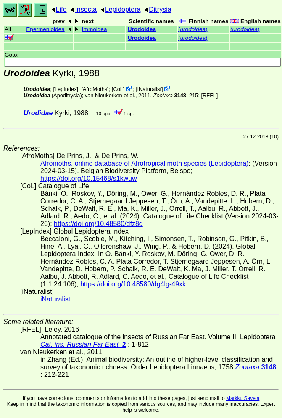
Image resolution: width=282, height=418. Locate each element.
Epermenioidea (45, 29)
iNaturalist (149, 89)
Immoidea (94, 29)
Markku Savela (242, 398)
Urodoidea (142, 29)
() (193, 29)
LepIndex (66, 89)
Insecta (86, 9)
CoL (118, 89)
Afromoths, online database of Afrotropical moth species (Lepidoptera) (144, 163)
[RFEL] (209, 95)
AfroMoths (95, 89)
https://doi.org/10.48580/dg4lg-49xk (133, 284)
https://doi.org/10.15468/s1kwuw (88, 178)
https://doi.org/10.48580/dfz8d (98, 223)
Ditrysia (160, 9)
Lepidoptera (123, 9)
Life (61, 9)
